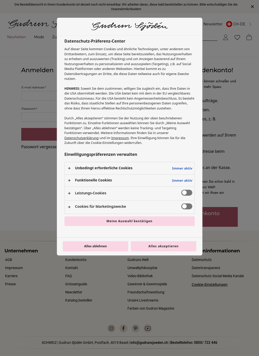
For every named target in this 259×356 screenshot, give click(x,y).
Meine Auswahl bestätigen (129, 221)
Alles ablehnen (95, 246)
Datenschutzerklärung (81, 138)
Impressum (120, 138)
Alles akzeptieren (163, 246)
